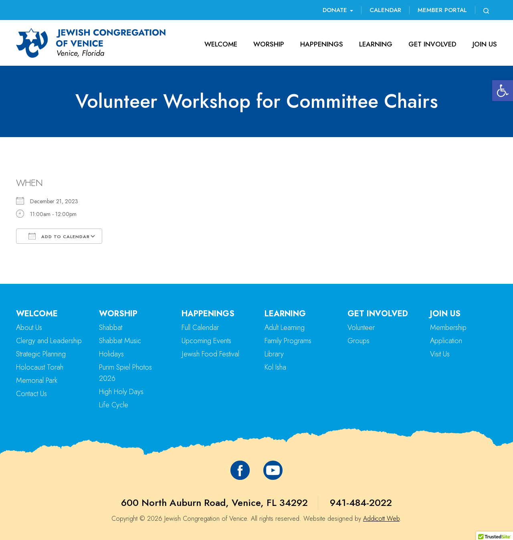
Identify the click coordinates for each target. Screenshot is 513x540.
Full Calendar (200, 327)
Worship (268, 44)
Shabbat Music (120, 341)
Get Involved (432, 44)
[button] (502, 90)
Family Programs (288, 341)
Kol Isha (275, 367)
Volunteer (361, 327)
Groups (358, 341)
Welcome (220, 44)
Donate (338, 10)
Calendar (385, 10)
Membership (448, 327)
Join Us (485, 44)
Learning (375, 44)
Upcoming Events (206, 341)
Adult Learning (285, 327)
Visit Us (440, 354)
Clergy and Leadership (49, 341)
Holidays (111, 354)
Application (446, 341)
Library (274, 354)
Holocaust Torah (39, 367)
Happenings (321, 44)
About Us (29, 327)
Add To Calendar (59, 236)
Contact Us (31, 393)
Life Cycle (113, 405)
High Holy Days (121, 391)
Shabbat (110, 327)
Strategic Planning (41, 354)
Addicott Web (381, 518)
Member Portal (442, 10)
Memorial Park (36, 380)
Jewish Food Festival (210, 354)
